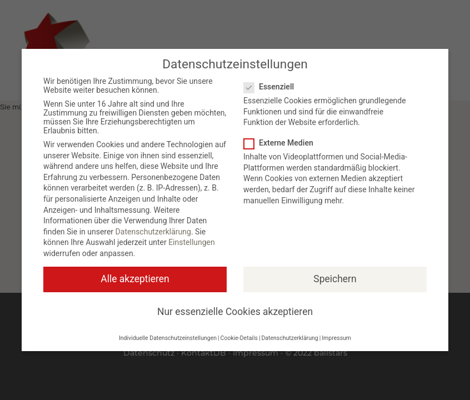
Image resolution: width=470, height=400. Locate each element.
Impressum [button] (336, 338)
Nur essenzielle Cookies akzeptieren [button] (235, 311)
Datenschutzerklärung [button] (289, 338)
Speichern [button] (334, 278)
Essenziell (272, 86)
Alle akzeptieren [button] (135, 278)
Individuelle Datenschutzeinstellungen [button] (168, 338)
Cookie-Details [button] (239, 338)
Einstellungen (191, 242)
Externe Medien (282, 142)
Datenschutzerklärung (153, 231)
